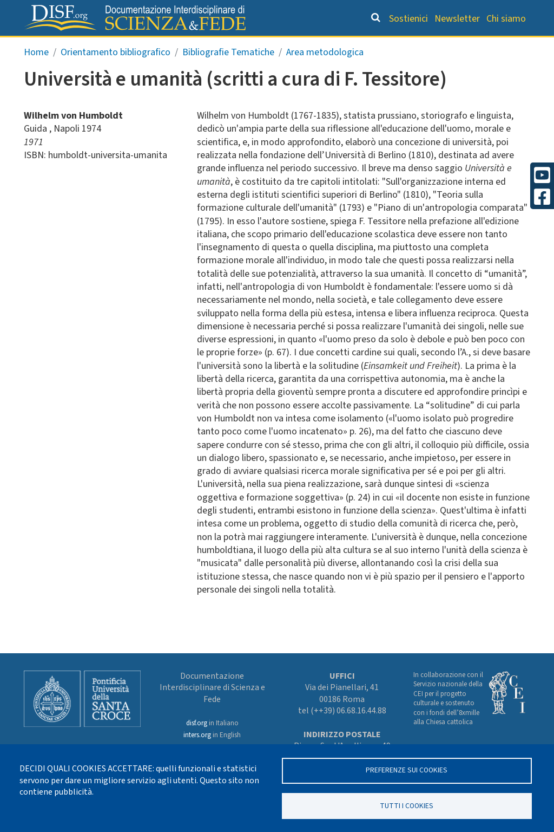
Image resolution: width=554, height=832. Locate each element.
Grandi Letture (85, 46)
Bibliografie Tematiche (228, 74)
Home (36, 74)
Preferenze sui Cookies (406, 770)
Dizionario (315, 46)
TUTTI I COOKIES (406, 805)
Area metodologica (325, 74)
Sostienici (408, 18)
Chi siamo (506, 18)
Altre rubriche (482, 46)
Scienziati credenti (394, 46)
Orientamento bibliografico (206, 46)
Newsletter (457, 18)
